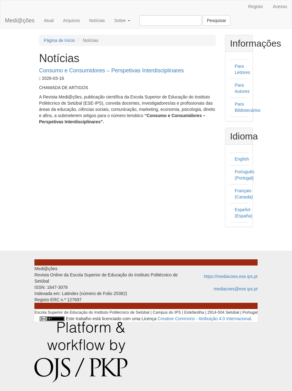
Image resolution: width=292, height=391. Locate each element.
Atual (49, 20)
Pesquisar (216, 20)
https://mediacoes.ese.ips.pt (231, 276)
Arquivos (71, 20)
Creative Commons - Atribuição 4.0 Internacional (204, 318)
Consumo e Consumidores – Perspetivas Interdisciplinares (111, 70)
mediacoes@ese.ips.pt (236, 288)
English (242, 159)
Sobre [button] (122, 20)
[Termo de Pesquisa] (170, 20)
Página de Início (59, 40)
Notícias (97, 20)
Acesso (280, 6)
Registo (255, 6)
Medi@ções (19, 20)
